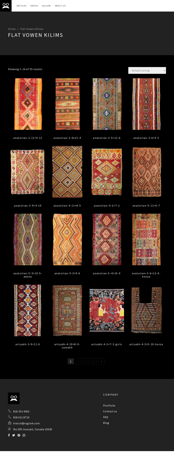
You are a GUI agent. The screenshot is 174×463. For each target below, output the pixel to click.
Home (12, 29)
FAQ (105, 417)
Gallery (46, 5)
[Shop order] (147, 70)
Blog (106, 422)
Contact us (110, 411)
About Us (60, 5)
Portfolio (109, 405)
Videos (34, 5)
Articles (22, 5)
